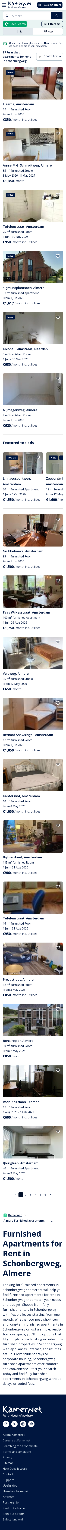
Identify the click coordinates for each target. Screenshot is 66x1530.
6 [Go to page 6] (45, 1195)
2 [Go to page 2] (25, 1195)
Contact (8, 1474)
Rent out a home (14, 1508)
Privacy (7, 1457)
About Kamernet (14, 1435)
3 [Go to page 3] (30, 1195)
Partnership (11, 1502)
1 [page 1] (20, 1195)
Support (8, 1480)
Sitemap (8, 1463)
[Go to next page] (50, 1194)
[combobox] (25, 16)
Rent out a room (13, 1514)
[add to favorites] (57, 72)
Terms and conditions (17, 1452)
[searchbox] (30, 16)
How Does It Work (15, 1469)
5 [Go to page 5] (40, 1195)
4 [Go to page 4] (35, 1195)
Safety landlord (13, 1519)
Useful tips (10, 1485)
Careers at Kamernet (16, 1440)
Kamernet (13, 1215)
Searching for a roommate (20, 1446)
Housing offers (49, 5)
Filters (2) (52, 24)
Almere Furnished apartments (24, 1221)
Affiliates (8, 1497)
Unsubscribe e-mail (15, 1491)
